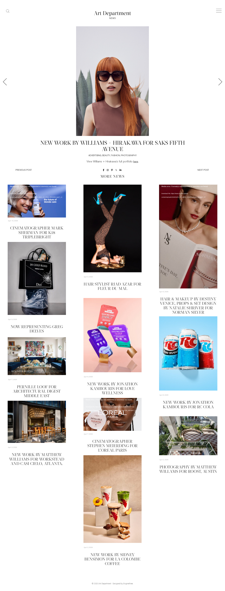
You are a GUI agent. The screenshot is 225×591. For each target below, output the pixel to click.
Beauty (106, 156)
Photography (129, 156)
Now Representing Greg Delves (36, 327)
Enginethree (128, 584)
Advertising (94, 156)
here (135, 162)
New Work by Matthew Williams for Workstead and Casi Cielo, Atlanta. (36, 459)
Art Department (105, 584)
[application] (37, 201)
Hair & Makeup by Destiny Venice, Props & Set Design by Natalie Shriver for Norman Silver (188, 303)
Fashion (115, 156)
